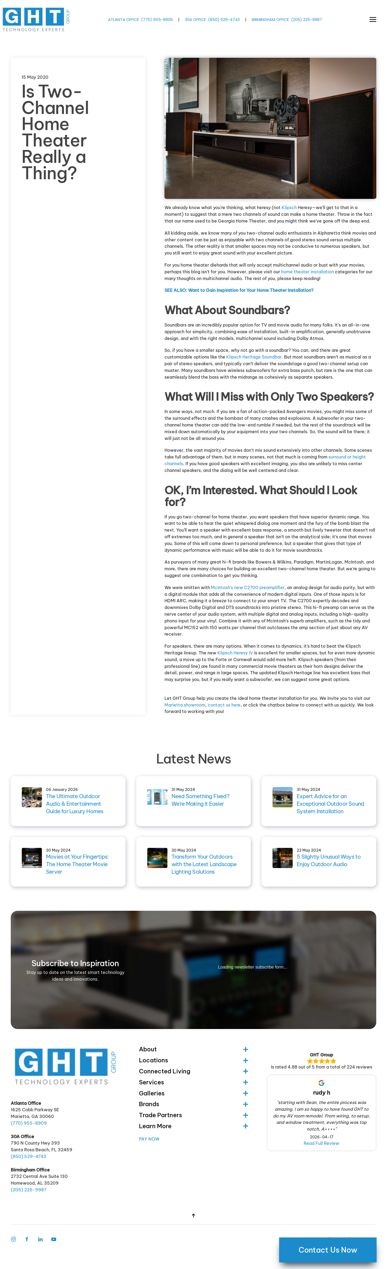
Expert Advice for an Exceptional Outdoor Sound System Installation (330, 804)
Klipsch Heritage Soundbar (254, 357)
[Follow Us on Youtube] (53, 1238)
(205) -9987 (306, 19)
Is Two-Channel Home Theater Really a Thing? (55, 132)
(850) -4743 (224, 19)
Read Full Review (321, 1143)
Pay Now (149, 1139)
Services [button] (193, 1082)
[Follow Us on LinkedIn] (40, 1238)
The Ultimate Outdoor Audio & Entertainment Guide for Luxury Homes (74, 804)
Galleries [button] (193, 1093)
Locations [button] (193, 1060)
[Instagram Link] (13, 1238)
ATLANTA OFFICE (123, 19)
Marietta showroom (184, 705)
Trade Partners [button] (193, 1115)
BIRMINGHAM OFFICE (270, 19)
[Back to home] (37, 19)
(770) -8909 (157, 19)
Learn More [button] (193, 1126)
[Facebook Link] (27, 1238)
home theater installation (307, 271)
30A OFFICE (195, 19)
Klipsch (289, 207)
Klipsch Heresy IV (235, 652)
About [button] (193, 1049)
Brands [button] (193, 1104)
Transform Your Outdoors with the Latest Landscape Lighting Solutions (204, 864)
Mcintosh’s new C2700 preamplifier (248, 587)
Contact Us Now (328, 1250)
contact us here (224, 705)
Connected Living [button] (193, 1071)
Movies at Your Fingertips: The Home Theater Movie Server (77, 864)
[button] (373, 19)
